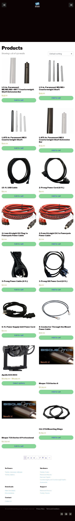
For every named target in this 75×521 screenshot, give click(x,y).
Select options (19, 383)
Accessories (43, 482)
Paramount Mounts (46, 474)
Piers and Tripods (45, 477)
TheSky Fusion (44, 472)
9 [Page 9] (45, 458)
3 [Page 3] (31, 458)
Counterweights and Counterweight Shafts (53, 479)
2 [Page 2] (28, 458)
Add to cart (18, 100)
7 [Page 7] (39, 458)
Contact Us (8, 501)
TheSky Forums (45, 493)
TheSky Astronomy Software (13, 472)
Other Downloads (10, 490)
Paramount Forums (46, 490)
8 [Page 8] (42, 458)
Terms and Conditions (52, 509)
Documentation (9, 493)
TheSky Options (10, 474)
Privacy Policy (40, 509)
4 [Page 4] (34, 458)
